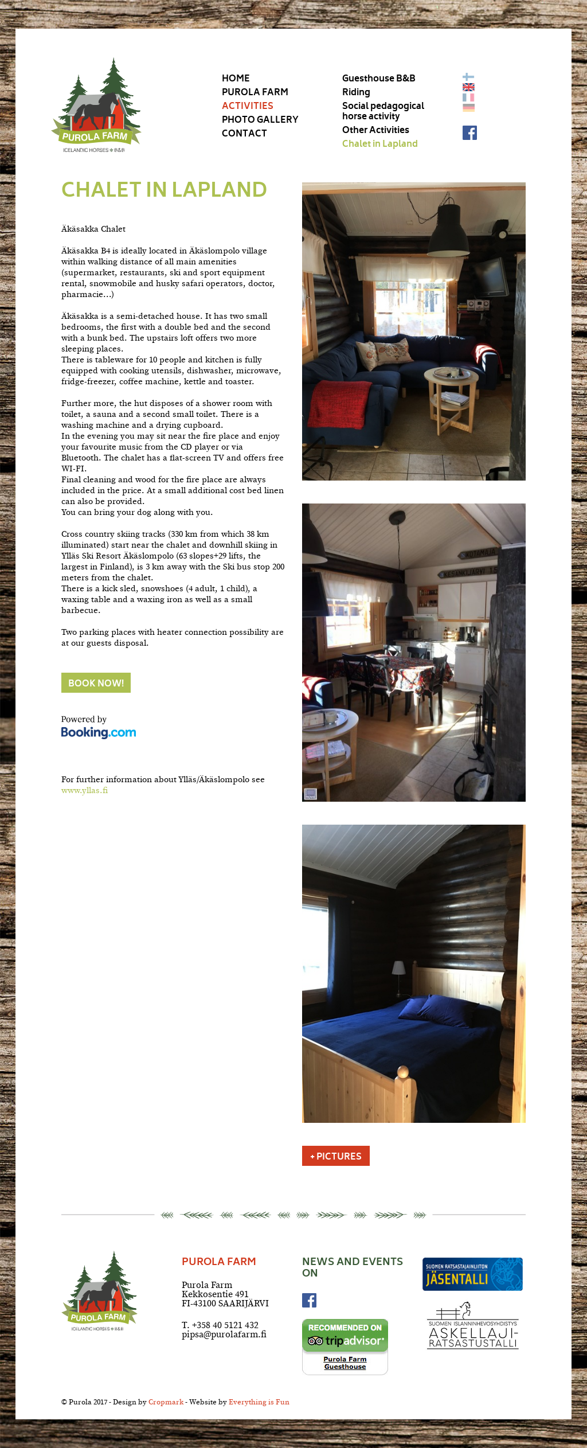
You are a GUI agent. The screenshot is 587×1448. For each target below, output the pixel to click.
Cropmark (165, 1403)
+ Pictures (336, 1157)
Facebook (470, 133)
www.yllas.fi (84, 791)
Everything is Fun (259, 1403)
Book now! (96, 684)
